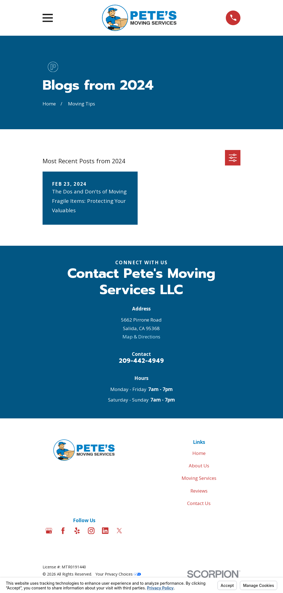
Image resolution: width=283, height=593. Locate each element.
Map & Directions (141, 336)
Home (199, 453)
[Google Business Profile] (49, 530)
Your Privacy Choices (118, 574)
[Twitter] (119, 530)
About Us (199, 465)
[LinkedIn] (105, 530)
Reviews (199, 491)
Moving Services (199, 478)
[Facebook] (63, 530)
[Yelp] (77, 530)
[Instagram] (91, 530)
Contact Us (199, 503)
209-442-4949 (141, 360)
